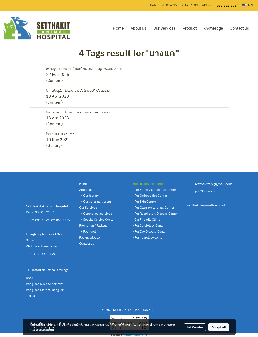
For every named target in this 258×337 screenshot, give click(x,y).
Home (118, 28)
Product (190, 28)
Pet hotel (89, 231)
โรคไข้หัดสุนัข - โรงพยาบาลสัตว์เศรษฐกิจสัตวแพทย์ (78, 90)
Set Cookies (195, 327)
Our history (91, 195)
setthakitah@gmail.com (213, 184)
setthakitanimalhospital (206, 205)
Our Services (164, 28)
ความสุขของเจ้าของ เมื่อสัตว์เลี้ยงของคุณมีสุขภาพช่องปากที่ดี (84, 68)
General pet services (97, 213)
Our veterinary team (97, 201)
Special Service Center (99, 219)
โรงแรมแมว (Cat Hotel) (61, 134)
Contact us (239, 28)
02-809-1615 (61, 220)
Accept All (218, 327)
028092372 (204, 5)
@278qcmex (205, 191)
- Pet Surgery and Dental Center (154, 189)
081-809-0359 (43, 254)
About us (138, 28)
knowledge (213, 28)
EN (247, 5)
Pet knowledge (89, 237)
